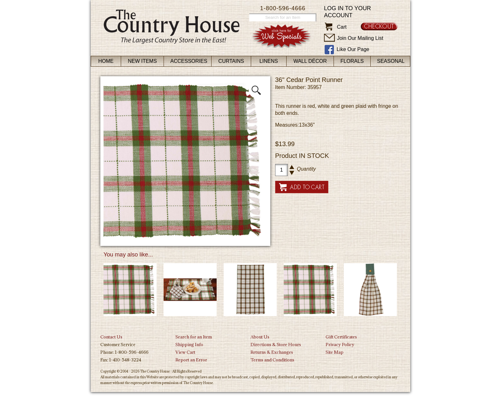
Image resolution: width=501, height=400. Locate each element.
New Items (142, 61)
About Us (259, 337)
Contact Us (111, 337)
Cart (341, 27)
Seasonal (391, 61)
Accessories (188, 61)
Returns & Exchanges (271, 352)
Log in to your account (347, 12)
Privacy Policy (340, 344)
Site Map (334, 352)
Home (106, 61)
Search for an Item (193, 337)
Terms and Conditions (272, 360)
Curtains (231, 61)
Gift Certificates (341, 337)
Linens (268, 61)
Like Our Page (352, 49)
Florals (352, 61)
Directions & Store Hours (275, 344)
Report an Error (191, 360)
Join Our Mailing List (360, 38)
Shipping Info (189, 344)
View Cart (185, 352)
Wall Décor (310, 61)
